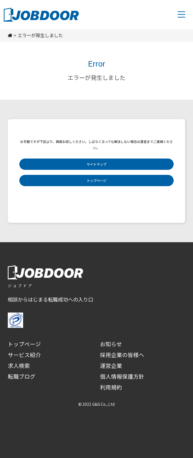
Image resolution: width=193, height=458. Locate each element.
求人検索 (19, 365)
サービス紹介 (24, 355)
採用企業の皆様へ (122, 355)
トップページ (96, 180)
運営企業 (111, 365)
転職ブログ (21, 376)
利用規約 (111, 387)
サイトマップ (96, 164)
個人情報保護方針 (122, 376)
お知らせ (111, 344)
